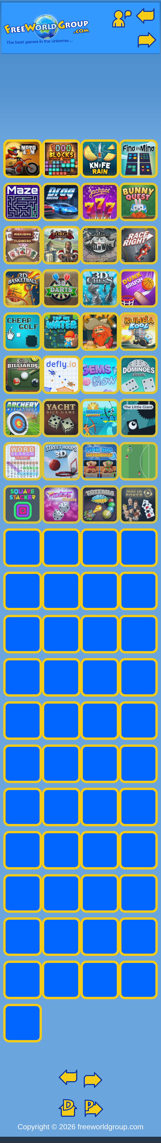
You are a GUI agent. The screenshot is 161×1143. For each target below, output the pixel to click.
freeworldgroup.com (111, 1127)
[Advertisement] (80, 94)
